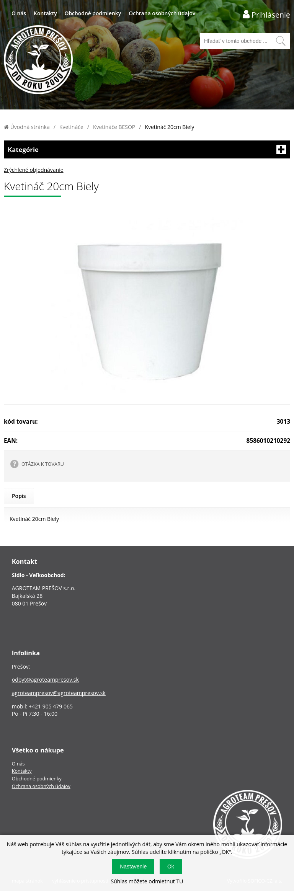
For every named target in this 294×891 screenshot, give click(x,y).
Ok (170, 866)
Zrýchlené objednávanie (34, 169)
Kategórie (147, 149)
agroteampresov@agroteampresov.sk (59, 693)
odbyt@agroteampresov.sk (45, 679)
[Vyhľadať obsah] (280, 41)
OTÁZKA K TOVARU (42, 464)
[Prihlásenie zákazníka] (266, 14)
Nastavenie (133, 866)
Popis (19, 495)
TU (179, 881)
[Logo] (38, 60)
